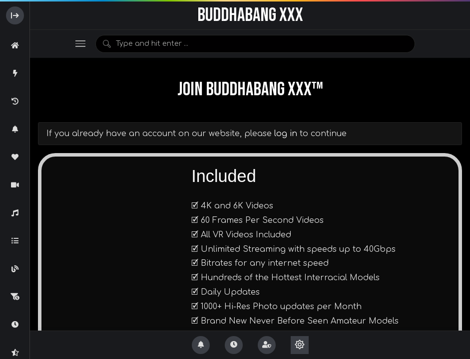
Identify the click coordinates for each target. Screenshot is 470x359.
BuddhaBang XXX (250, 15)
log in (285, 133)
